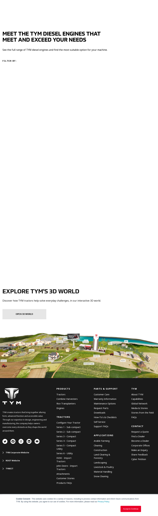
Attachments (63, 474)
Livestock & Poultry (104, 467)
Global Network (139, 403)
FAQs (134, 417)
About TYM (137, 394)
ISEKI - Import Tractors (63, 459)
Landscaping (100, 462)
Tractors (60, 394)
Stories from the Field (142, 412)
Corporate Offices (140, 445)
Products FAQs (64, 483)
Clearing (98, 445)
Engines (60, 408)
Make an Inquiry (139, 450)
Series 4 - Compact (66, 441)
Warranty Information (105, 399)
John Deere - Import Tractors (66, 467)
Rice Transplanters (66, 403)
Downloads (99, 412)
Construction (100, 450)
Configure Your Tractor (68, 422)
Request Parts (101, 408)
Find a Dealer (138, 436)
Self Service (99, 422)
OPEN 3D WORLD (24, 314)
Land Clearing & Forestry (102, 456)
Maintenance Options (105, 403)
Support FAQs (101, 426)
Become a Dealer (140, 441)
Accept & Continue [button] (130, 509)
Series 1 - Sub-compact (68, 427)
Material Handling (103, 471)
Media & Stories (139, 408)
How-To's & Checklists (105, 417)
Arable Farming (102, 441)
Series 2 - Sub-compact (68, 432)
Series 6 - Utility (64, 453)
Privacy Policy (103, 502)
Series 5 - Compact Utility (66, 447)
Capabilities (137, 399)
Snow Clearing (101, 476)
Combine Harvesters (67, 399)
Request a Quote (140, 432)
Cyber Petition (138, 459)
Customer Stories (65, 478)
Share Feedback (139, 454)
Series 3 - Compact (66, 436)
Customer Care (101, 394)
